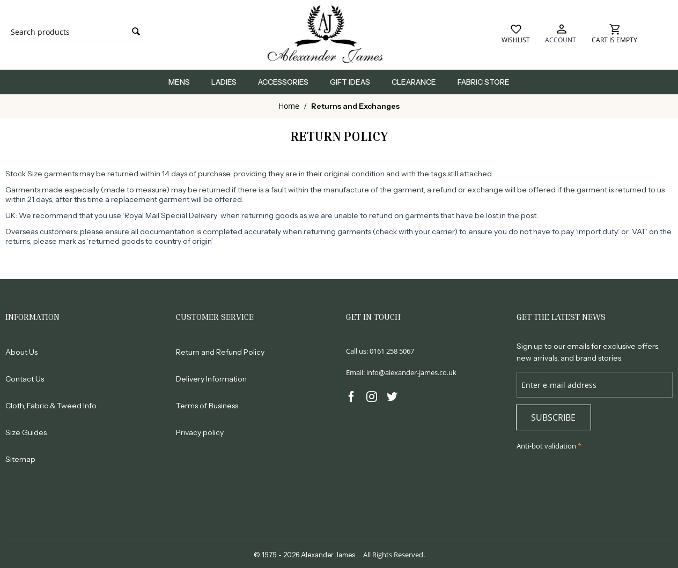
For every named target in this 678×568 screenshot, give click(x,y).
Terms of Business (207, 405)
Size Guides (26, 432)
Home (288, 106)
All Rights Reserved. (394, 554)
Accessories (283, 82)
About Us (21, 352)
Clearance (414, 82)
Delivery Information (211, 379)
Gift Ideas (350, 82)
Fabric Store (484, 82)
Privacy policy (200, 432)
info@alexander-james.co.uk (411, 372)
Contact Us (24, 379)
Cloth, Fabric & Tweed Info (51, 405)
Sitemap (20, 459)
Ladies (224, 82)
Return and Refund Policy (220, 352)
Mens (179, 82)
